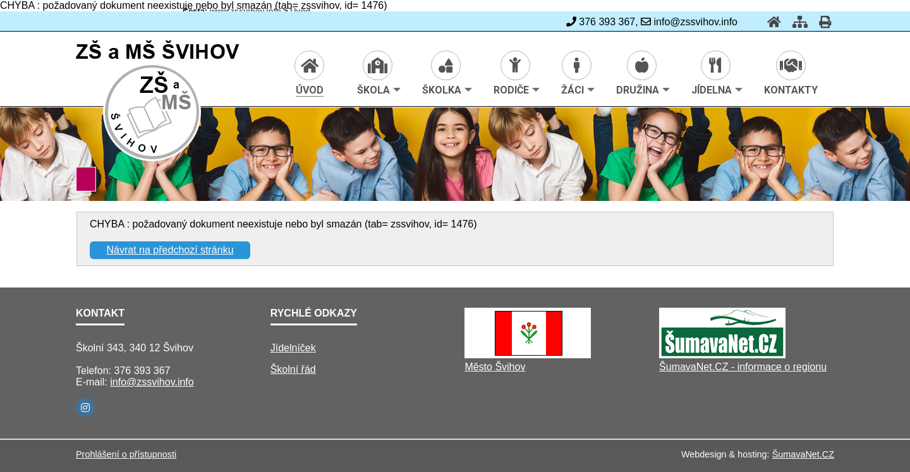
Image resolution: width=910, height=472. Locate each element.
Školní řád (293, 369)
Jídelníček (293, 347)
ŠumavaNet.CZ (803, 454)
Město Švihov (494, 366)
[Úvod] (770, 22)
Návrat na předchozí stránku (170, 250)
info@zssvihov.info (151, 382)
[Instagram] (85, 407)
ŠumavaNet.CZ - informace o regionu (743, 366)
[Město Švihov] (527, 354)
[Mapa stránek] (796, 22)
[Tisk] (821, 22)
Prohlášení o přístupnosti (126, 454)
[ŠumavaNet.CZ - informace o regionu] (722, 354)
